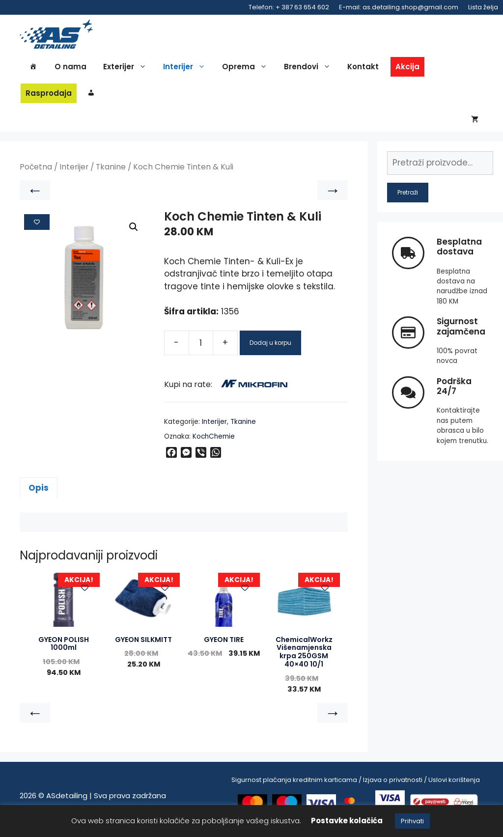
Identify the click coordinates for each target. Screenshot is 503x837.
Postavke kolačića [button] (347, 820)
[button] (133, 234)
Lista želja (483, 7)
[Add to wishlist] (37, 229)
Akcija (407, 69)
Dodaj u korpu (270, 349)
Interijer (186, 70)
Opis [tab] (38, 495)
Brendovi (309, 70)
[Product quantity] (201, 349)
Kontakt (363, 69)
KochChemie (214, 443)
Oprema (247, 70)
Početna (36, 174)
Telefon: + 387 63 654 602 (289, 7)
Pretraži (407, 199)
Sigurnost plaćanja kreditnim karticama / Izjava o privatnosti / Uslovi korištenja (355, 787)
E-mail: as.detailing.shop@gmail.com (398, 7)
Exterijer (127, 70)
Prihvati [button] (412, 821)
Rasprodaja (49, 96)
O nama (70, 69)
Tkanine (111, 174)
